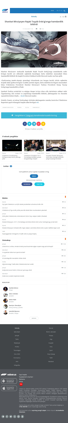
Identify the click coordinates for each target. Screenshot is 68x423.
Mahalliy (34, 16)
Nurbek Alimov (13, 288)
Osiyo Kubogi (51, 354)
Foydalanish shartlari (26, 377)
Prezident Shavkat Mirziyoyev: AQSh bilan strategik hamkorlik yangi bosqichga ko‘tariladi (54, 157)
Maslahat (51, 361)
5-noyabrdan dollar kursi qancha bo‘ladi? (13, 252)
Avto (17, 361)
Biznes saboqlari (51, 332)
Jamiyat (4, 214)
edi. (37, 102)
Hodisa (4, 262)
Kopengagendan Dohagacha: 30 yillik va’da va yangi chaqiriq (19, 234)
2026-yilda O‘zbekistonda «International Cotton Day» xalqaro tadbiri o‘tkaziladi (24, 216)
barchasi (34, 318)
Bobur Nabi (12, 299)
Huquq (51, 335)
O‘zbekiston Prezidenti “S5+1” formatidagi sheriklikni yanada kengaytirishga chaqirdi (32, 157)
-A (60, 17)
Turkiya (19, 107)
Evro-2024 (17, 354)
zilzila (27, 107)
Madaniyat (17, 343)
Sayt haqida (23, 375)
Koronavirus (17, 358)
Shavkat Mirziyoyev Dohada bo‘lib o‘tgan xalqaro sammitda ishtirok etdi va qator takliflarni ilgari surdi (31, 228)
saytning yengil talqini (39, 410)
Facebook (27, 184)
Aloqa (21, 381)
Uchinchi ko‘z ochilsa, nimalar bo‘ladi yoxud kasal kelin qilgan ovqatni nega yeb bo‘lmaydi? (27, 246)
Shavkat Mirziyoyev (8, 107)
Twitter (39, 184)
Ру (61, 10)
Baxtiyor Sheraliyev (15, 305)
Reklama (22, 379)
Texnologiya (17, 350)
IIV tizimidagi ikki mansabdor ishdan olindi (14, 258)
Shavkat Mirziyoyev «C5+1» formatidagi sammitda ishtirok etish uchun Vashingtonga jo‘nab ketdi (29, 222)
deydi (23, 96)
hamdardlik (36, 107)
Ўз (59, 10)
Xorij (51, 346)
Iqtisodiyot (5, 208)
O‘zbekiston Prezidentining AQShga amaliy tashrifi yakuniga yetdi (11, 157)
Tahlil (3, 231)
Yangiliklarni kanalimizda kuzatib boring (35, 115)
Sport (51, 350)
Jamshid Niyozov (14, 311)
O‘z (57, 10)
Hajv (51, 339)
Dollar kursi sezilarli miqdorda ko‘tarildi (13, 276)
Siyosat (4, 153)
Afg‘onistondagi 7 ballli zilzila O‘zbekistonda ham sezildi (17, 264)
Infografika (17, 365)
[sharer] (25, 124)
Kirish (52, 10)
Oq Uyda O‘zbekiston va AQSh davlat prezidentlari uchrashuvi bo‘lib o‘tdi (22, 204)
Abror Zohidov (13, 294)
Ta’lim (17, 339)
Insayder (51, 343)
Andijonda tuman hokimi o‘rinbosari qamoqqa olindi (17, 270)
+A (63, 17)
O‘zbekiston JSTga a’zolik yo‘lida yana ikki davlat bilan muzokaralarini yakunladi (24, 210)
